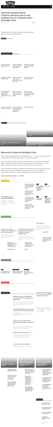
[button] (50, 6)
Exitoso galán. (47, 185)
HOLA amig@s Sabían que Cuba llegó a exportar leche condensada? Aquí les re (46, 387)
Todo (5, 10)
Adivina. (26, 249)
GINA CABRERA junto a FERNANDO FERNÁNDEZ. (7, 197)
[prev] (48, 123)
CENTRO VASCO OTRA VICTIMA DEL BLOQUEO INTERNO (29, 66)
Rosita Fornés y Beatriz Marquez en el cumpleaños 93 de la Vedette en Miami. (9, 231)
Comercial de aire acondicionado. (21, 344)
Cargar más (44, 422)
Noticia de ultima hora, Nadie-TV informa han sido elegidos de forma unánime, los (44, 294)
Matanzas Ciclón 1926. (28, 107)
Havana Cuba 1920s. (11, 249)
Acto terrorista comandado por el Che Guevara (28, 272)
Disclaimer (12, 6)
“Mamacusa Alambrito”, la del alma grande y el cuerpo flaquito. (17, 66)
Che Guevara (26, 269)
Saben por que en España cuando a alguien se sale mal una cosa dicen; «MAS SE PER (43, 363)
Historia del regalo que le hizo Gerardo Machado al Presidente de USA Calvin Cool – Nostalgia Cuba (47, 372)
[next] (51, 123)
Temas (8, 6)
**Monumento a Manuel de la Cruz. (22, 332)
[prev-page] (2, 114)
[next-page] (4, 114)
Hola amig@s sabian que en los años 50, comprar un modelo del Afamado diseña (23, 309)
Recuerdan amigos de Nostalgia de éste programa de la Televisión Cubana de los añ (6, 94)
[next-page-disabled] (4, 288)
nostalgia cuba (9, 38)
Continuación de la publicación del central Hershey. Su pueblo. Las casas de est (23, 322)
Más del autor (16, 53)
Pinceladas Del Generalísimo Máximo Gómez (46, 418)
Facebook (33, 156)
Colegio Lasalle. (46, 231)
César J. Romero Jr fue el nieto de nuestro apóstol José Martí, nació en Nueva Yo (26, 363)
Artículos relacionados (6, 53)
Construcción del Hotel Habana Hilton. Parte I (17, 122)
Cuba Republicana (16, 269)
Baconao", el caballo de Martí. (8, 364)
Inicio (2, 10)
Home (4, 6)
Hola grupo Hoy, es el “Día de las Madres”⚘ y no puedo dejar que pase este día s (48, 200)
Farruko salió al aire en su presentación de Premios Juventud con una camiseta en (40, 188)
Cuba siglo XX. (40, 223)
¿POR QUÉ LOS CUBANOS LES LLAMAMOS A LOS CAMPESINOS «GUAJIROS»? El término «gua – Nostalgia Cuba (29, 380)
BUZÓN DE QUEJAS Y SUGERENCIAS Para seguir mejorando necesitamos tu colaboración (23, 298)
